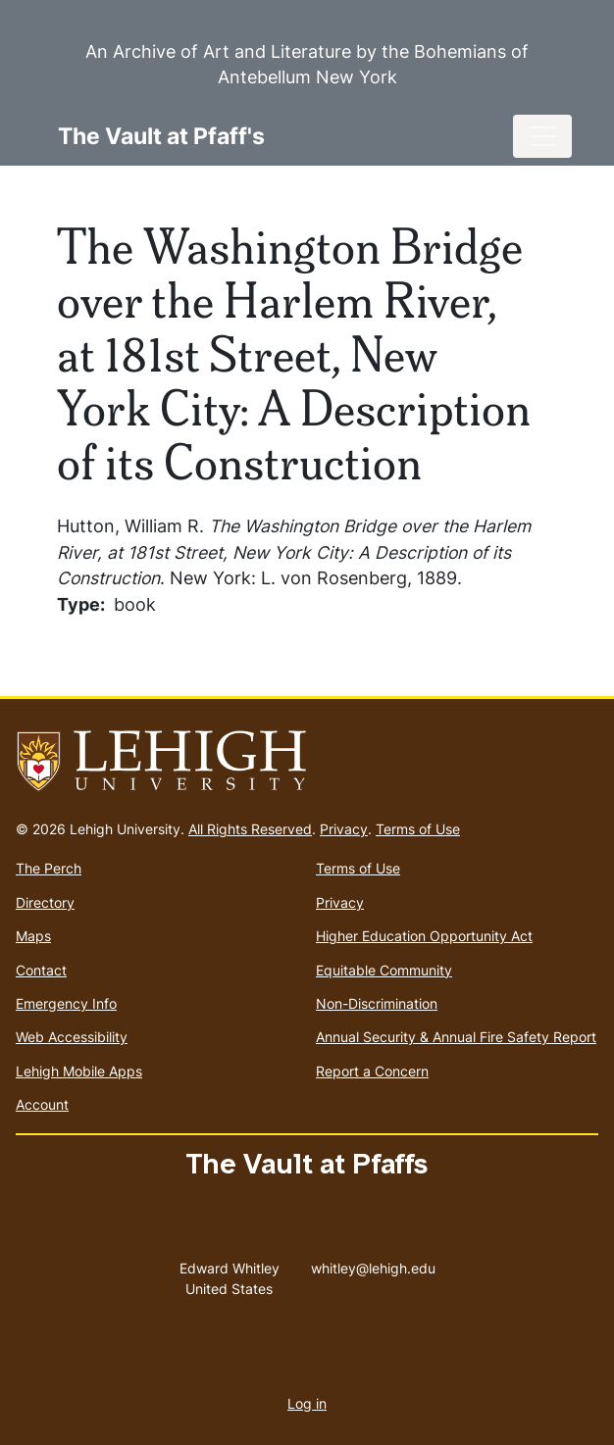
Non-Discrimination (376, 1003)
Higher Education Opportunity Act (424, 935)
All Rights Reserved (250, 829)
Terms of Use (418, 829)
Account (42, 1104)
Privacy (344, 829)
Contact (41, 970)
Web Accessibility (72, 1036)
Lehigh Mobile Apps (79, 1071)
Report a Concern (372, 1071)
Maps (33, 935)
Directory (45, 902)
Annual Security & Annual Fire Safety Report (456, 1036)
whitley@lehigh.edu (373, 1263)
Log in (307, 1403)
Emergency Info (66, 1003)
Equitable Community (384, 970)
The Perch (48, 868)
